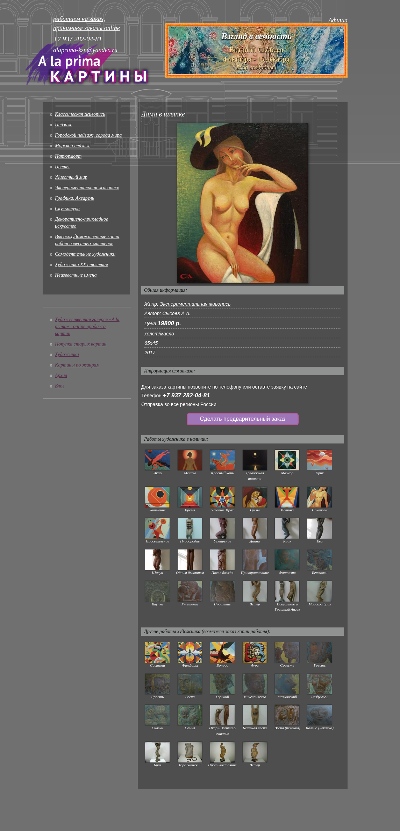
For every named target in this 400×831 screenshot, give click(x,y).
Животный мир (71, 177)
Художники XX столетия (81, 264)
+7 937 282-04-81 (186, 395)
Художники (67, 354)
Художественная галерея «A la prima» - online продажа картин (87, 326)
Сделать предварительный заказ (242, 419)
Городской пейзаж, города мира (88, 135)
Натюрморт (68, 156)
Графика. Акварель (74, 198)
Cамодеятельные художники (85, 254)
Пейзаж (63, 124)
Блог (59, 386)
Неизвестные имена (76, 275)
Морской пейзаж (72, 145)
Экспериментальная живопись (87, 187)
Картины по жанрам (77, 365)
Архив (61, 375)
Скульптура (67, 208)
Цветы (62, 166)
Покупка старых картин (80, 344)
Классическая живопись (80, 114)
